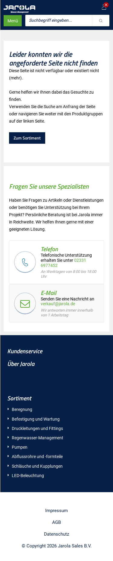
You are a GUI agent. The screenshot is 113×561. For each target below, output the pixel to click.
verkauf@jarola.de (58, 303)
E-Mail (48, 292)
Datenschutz (56, 534)
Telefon (49, 249)
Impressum (56, 510)
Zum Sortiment (27, 138)
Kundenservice (24, 351)
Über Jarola (20, 363)
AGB (56, 522)
